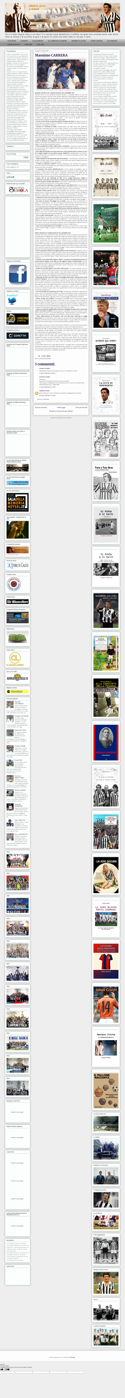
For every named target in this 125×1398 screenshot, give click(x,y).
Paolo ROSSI (18, 760)
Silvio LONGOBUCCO (21, 834)
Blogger (73, 1357)
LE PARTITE (24, 41)
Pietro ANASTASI (20, 820)
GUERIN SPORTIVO (13, 44)
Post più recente (41, 407)
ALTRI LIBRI (40, 44)
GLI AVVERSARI (112, 41)
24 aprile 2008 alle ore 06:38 (47, 395)
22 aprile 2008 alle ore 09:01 (47, 373)
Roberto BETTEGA (20, 730)
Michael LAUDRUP (20, 790)
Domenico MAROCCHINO (19, 777)
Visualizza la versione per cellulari (61, 411)
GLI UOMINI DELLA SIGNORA (57, 41)
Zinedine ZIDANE (20, 746)
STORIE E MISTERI (96, 41)
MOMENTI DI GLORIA (79, 41)
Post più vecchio (81, 407)
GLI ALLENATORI (37, 41)
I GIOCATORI (11, 41)
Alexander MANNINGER (18, 805)
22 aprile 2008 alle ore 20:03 (47, 387)
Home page (61, 407)
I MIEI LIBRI (28, 44)
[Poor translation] (7, 1369)
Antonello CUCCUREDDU (19, 703)
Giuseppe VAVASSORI (21, 716)
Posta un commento (43, 399)
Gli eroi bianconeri (45, 358)
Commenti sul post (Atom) (63, 418)
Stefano (41, 391)
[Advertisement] (14, 226)
